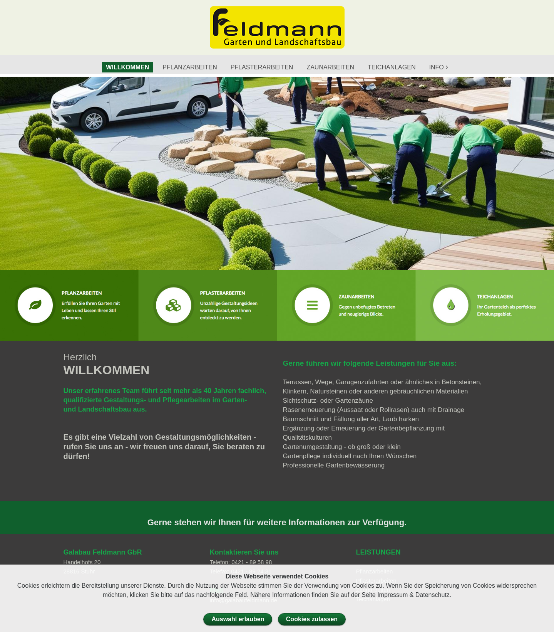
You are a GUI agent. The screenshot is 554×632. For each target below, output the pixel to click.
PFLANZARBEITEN (189, 67)
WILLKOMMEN (127, 67)
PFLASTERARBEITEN (262, 67)
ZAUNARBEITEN (330, 67)
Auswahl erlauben (237, 619)
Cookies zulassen (312, 619)
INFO (436, 67)
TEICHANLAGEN (391, 67)
